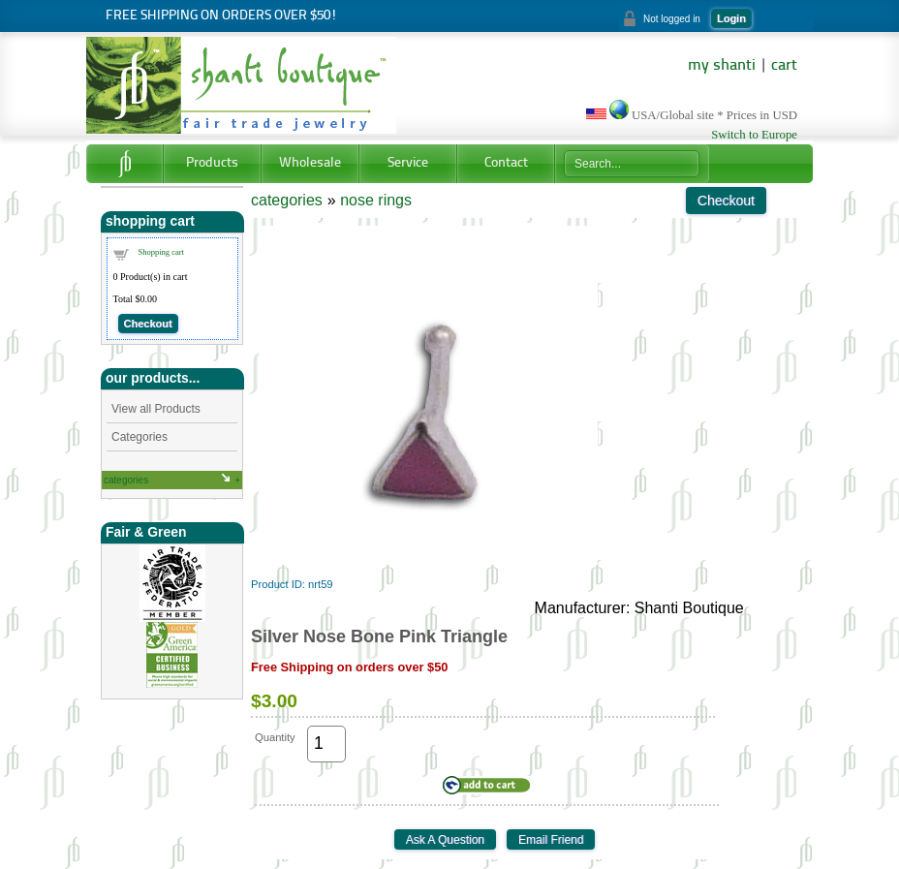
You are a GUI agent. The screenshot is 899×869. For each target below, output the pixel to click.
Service (408, 163)
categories (126, 480)
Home (124, 163)
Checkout (148, 323)
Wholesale (310, 163)
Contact (506, 163)
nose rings (376, 200)
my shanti (722, 66)
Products (212, 163)
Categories (139, 437)
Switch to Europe (754, 134)
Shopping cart (161, 252)
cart (784, 66)
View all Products (156, 409)
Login (731, 18)
